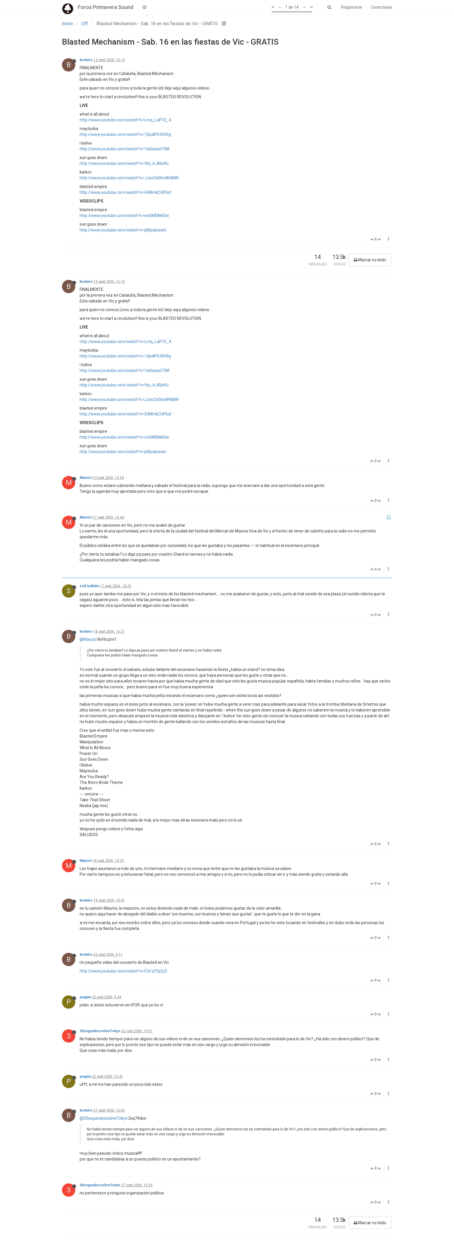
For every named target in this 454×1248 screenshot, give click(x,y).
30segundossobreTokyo (100, 1031)
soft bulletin (89, 586)
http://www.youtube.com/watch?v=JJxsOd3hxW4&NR (129, 178)
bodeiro (86, 60)
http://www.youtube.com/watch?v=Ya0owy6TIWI (124, 149)
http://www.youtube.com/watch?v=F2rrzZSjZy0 (123, 971)
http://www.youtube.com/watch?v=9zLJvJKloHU (124, 163)
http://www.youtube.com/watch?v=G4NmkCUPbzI (125, 192)
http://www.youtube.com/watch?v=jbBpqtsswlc (123, 230)
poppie (85, 997)
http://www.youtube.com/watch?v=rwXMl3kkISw (124, 215)
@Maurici (88, 639)
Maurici (86, 478)
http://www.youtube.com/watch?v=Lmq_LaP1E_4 (125, 120)
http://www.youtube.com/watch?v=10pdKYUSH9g (125, 134)
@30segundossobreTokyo (103, 1118)
